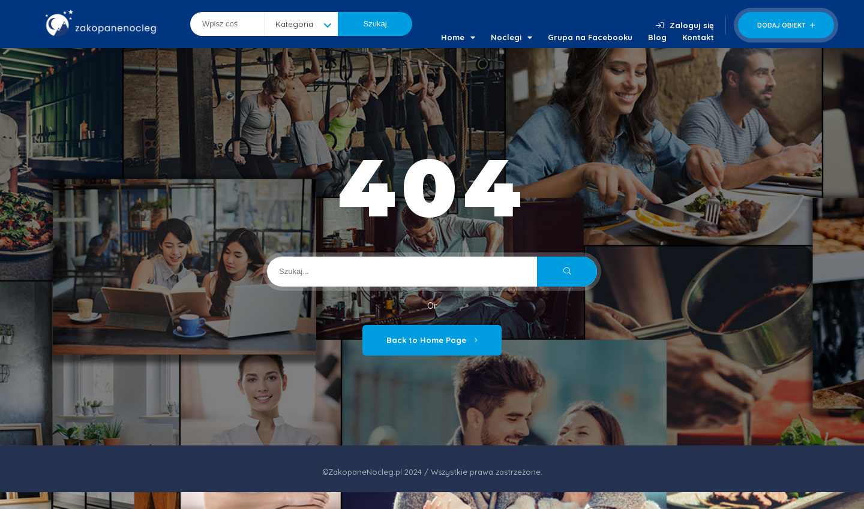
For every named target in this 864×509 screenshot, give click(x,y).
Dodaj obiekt (786, 25)
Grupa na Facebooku (590, 37)
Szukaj (375, 23)
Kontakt (698, 37)
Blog (657, 37)
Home (458, 37)
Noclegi (511, 37)
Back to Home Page (432, 340)
